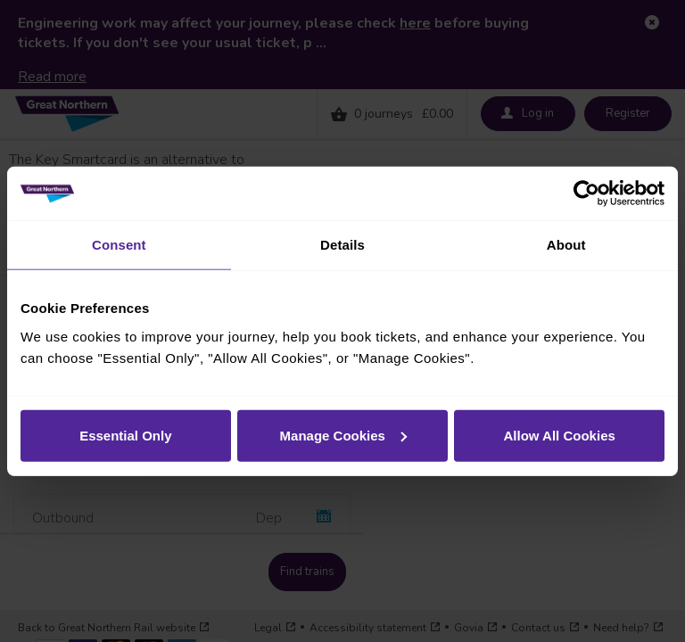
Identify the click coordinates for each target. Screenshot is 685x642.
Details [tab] (342, 244)
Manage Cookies (343, 434)
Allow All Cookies (559, 434)
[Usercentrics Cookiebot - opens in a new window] (586, 193)
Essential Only (125, 434)
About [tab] (566, 244)
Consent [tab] (119, 244)
